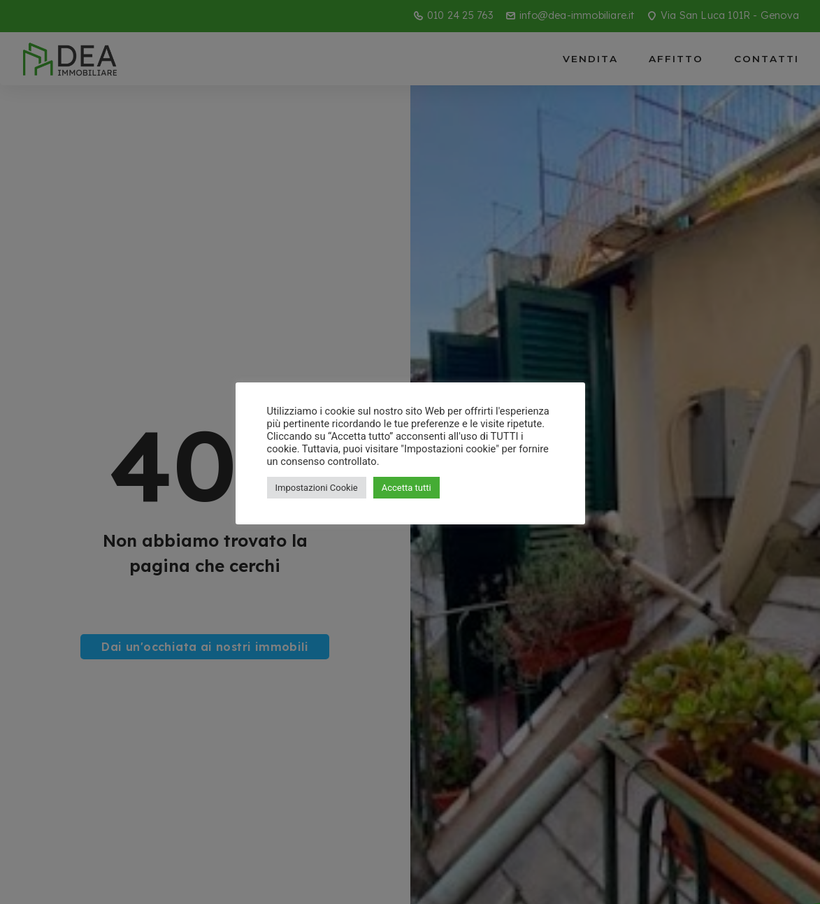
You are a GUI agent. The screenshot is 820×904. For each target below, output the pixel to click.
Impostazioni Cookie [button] (316, 487)
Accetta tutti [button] (406, 487)
